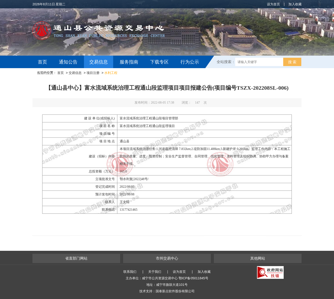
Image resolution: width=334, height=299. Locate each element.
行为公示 (189, 61)
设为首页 (273, 4)
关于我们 (154, 272)
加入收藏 (295, 4)
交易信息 (98, 61)
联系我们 (129, 272)
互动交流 (48, 74)
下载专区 (159, 61)
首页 (42, 61)
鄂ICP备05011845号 (193, 278)
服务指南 (129, 61)
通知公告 (68, 61)
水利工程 (110, 73)
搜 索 (292, 62)
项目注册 (93, 73)
